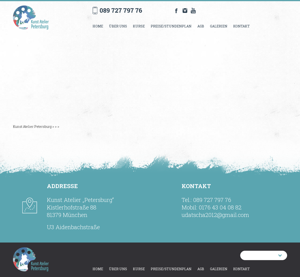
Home (98, 26)
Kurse (139, 26)
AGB (200, 26)
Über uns (118, 26)
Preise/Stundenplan (171, 26)
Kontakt (241, 26)
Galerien (218, 26)
